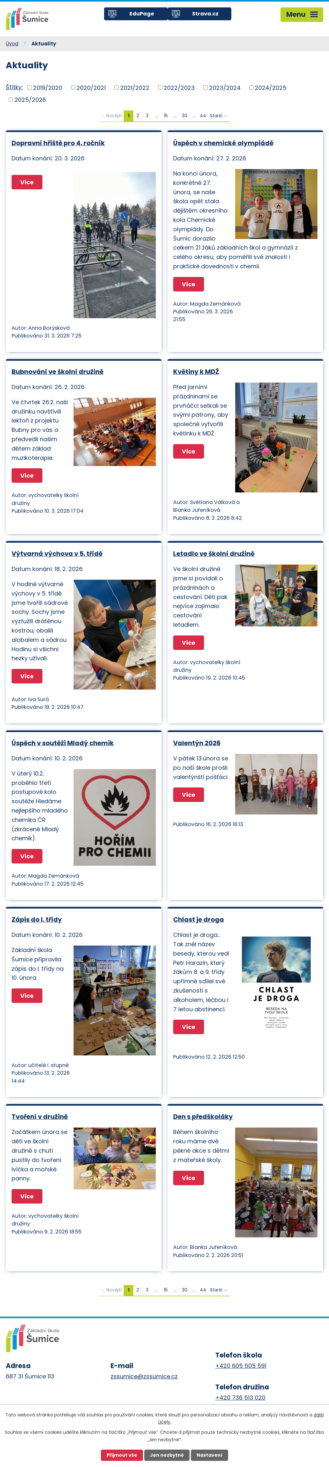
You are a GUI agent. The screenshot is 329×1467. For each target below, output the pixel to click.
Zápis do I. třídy (37, 919)
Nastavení (209, 1455)
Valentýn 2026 (196, 743)
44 (203, 116)
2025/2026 (30, 100)
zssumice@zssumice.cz (144, 1376)
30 (184, 116)
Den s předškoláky (203, 1116)
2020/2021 (91, 87)
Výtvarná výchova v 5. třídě (57, 553)
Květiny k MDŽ (196, 371)
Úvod (12, 43)
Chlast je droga (198, 919)
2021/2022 (134, 87)
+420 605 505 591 (240, 1366)
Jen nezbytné (167, 1455)
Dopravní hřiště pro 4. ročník (58, 143)
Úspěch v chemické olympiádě (223, 143)
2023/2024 (225, 87)
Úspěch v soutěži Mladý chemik (63, 743)
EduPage (141, 13)
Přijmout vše (122, 1455)
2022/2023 (179, 87)
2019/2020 (47, 87)
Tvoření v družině (40, 1116)
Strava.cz (205, 13)
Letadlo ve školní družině (213, 553)
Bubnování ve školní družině (57, 371)
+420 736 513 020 (240, 1398)
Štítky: (14, 87)
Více (27, 182)
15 (166, 116)
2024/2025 (271, 87)
